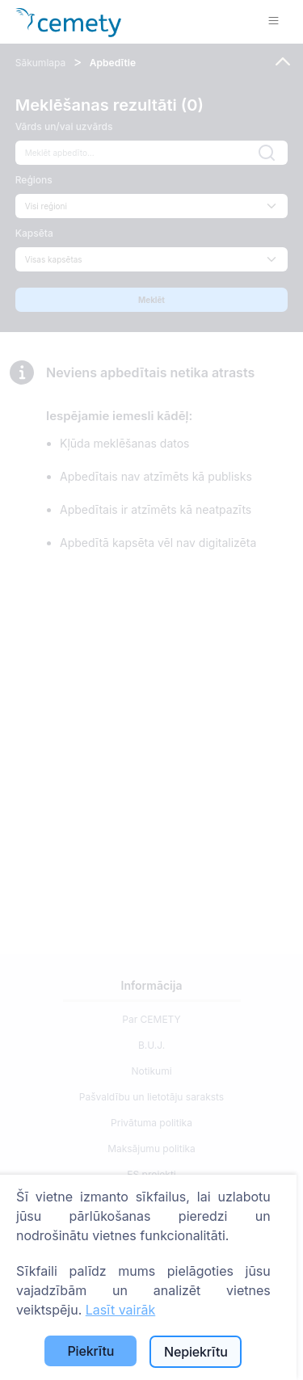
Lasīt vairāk (120, 1310)
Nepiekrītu (196, 1352)
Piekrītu (90, 1351)
